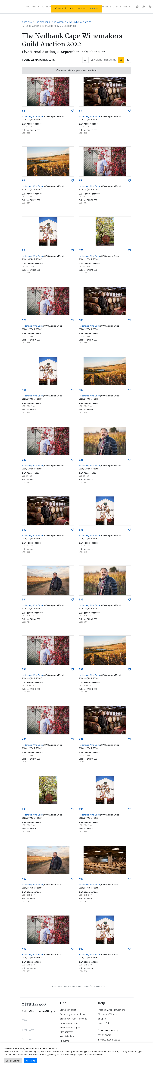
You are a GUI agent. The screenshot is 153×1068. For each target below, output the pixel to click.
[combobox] (39, 1020)
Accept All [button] (30, 1061)
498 (81, 878)
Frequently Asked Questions (111, 1010)
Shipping (102, 1018)
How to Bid (103, 1023)
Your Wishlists (67, 1036)
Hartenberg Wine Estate (32, 116)
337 (81, 669)
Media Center (66, 1032)
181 (24, 390)
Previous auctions (69, 1023)
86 (23, 250)
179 (24, 320)
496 (81, 809)
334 (24, 599)
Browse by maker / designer (74, 1018)
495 (24, 809)
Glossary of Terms (107, 1014)
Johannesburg (106, 1030)
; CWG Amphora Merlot (53, 116)
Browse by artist (68, 1010)
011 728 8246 (104, 1035)
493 (24, 739)
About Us (64, 1041)
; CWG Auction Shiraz (109, 256)
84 (23, 180)
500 (81, 948)
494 (81, 739)
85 (80, 180)
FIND (125, 6)
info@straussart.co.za (109, 1039)
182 (81, 390)
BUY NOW (46, 6)
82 (23, 110)
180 (81, 320)
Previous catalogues (70, 1027)
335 (81, 599)
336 (24, 669)
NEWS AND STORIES (108, 6)
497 (24, 878)
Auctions (27, 22)
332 (24, 529)
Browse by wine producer (72, 1014)
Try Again (94, 8)
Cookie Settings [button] (13, 1061)
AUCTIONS (31, 6)
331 (81, 459)
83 (80, 110)
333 (81, 529)
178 (81, 250)
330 (24, 459)
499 (24, 948)
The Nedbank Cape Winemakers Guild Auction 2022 (63, 22)
